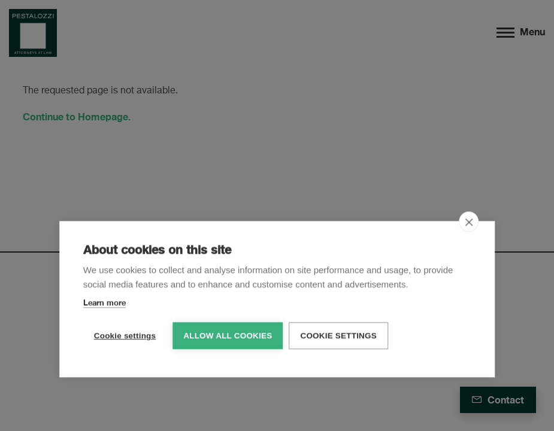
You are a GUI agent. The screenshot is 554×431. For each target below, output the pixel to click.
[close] (469, 221)
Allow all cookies (227, 334)
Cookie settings (125, 334)
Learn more (104, 301)
